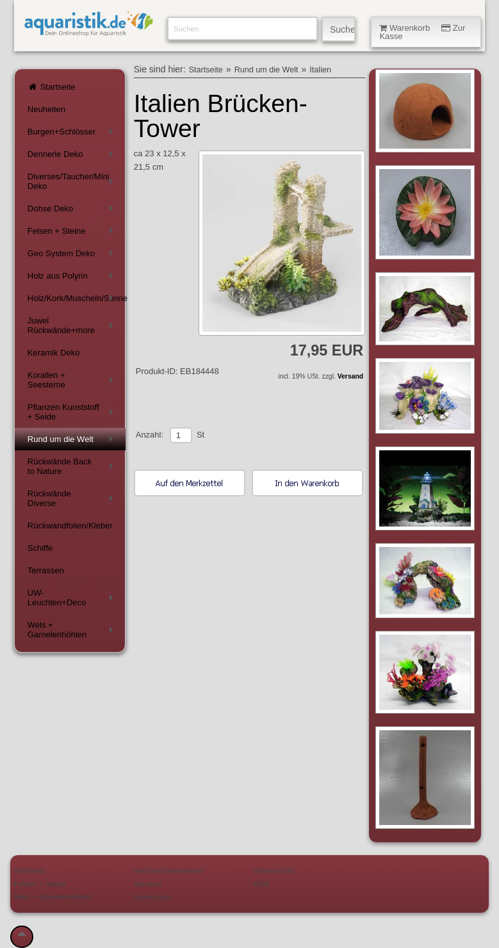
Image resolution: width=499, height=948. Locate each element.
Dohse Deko (73, 211)
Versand (350, 376)
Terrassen (46, 570)
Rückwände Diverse (73, 498)
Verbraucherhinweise (169, 870)
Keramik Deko (54, 352)
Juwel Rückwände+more (73, 325)
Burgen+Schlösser (73, 134)
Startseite (52, 87)
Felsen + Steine (73, 233)
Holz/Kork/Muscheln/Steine (77, 300)
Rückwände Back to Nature (73, 466)
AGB (262, 883)
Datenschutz (274, 870)
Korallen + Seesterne (73, 379)
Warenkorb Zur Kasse (422, 32)
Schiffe (40, 548)
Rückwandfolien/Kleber (70, 525)
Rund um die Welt (73, 441)
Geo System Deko (73, 256)
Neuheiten (46, 109)
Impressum (152, 896)
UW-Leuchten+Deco (73, 597)
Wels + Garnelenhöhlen (73, 629)
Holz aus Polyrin (73, 278)
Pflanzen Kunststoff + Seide (73, 411)
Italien (320, 69)
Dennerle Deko (73, 156)
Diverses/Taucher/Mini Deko (73, 181)
